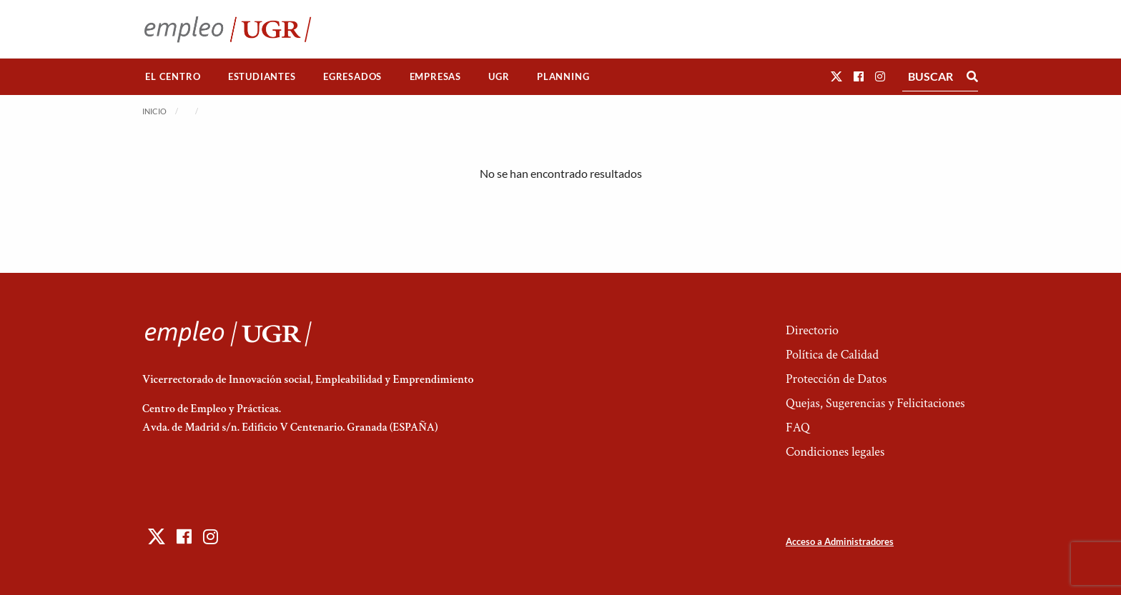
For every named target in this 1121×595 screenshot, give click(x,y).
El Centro (172, 76)
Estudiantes (262, 76)
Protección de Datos (836, 379)
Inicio (154, 111)
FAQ (798, 427)
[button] (836, 76)
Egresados (352, 76)
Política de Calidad (832, 354)
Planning (563, 76)
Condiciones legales (835, 452)
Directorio (812, 330)
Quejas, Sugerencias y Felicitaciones (875, 403)
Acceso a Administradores (840, 541)
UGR (498, 76)
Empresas (435, 76)
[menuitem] (173, 77)
